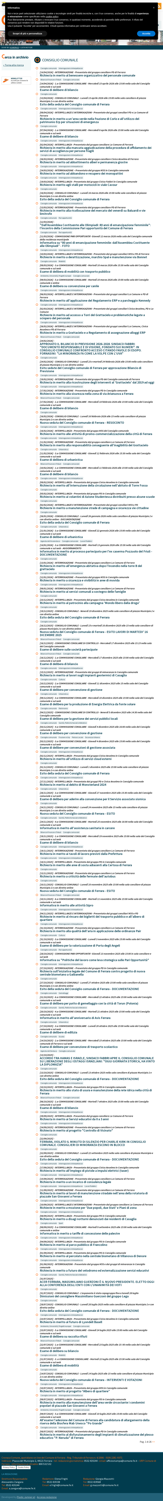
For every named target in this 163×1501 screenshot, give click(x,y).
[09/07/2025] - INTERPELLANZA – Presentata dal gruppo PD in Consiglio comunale (83, 1399)
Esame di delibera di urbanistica (61, 460)
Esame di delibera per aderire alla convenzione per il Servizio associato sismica (93, 799)
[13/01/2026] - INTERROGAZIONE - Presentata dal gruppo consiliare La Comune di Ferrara (87, 562)
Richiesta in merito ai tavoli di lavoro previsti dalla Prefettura (81, 854)
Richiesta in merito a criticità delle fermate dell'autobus (78, 876)
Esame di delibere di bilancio (59, 90)
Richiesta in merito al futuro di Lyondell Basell (71, 1322)
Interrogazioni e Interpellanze (71, 68)
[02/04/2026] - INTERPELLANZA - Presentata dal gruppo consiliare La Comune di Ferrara (86, 144)
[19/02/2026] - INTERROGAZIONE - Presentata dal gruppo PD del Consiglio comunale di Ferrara (90, 379)
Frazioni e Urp (64, 737)
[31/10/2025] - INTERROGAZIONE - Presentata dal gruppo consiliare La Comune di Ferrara (87, 927)
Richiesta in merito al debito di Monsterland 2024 (73, 785)
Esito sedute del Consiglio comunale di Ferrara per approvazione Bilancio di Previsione (90, 369)
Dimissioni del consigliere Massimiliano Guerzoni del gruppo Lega (84, 1296)
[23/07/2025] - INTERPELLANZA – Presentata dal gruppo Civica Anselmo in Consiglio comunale (89, 1318)
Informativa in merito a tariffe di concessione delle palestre (80, 1233)
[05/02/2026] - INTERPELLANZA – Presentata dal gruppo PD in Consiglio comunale (83, 493)
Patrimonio (63, 708)
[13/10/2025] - (47, 1054)
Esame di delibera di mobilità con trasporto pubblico (75, 271)
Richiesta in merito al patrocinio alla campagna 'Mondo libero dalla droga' (90, 603)
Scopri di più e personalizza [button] (27, 33)
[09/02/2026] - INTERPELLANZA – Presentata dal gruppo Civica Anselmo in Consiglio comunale (89, 482)
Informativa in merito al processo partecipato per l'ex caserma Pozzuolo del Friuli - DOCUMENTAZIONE (96, 552)
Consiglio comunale (49, 68)
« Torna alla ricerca (13, 65)
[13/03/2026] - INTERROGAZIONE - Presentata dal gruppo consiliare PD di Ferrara (83, 207)
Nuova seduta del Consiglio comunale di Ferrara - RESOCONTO (82, 422)
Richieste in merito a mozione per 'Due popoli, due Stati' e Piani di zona (88, 1208)
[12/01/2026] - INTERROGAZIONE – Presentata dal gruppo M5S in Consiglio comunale (84, 577)
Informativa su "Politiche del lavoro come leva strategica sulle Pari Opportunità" (94, 960)
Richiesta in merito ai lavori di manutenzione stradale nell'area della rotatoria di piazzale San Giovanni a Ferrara (94, 1194)
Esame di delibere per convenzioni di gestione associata (77, 747)
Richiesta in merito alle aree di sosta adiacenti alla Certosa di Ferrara (86, 865)
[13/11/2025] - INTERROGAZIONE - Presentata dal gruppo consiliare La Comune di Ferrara (87, 873)
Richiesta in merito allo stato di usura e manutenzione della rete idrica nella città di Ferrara (96, 1091)
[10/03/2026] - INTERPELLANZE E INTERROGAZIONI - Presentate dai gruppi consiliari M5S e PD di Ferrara (94, 253)
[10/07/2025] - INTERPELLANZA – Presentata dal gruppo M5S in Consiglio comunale (84, 1388)
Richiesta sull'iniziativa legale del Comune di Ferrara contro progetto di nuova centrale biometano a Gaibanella (92, 972)
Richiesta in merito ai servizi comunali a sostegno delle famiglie (83, 591)
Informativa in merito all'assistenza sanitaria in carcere (77, 828)
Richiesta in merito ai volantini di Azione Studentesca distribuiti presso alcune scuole (97, 497)
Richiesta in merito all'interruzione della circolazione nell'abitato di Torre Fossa (94, 485)
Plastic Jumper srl (26, 1497)
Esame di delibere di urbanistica (61, 537)
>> (153, 1441)
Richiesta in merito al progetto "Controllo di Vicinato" (76, 1130)
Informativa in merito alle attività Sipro (66, 905)
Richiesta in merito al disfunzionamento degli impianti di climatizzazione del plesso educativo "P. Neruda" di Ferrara (96, 1436)
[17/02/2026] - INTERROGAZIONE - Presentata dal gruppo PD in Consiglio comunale (83, 390)
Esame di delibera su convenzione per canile (69, 286)
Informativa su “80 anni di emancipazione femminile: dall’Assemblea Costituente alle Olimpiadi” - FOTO (95, 244)
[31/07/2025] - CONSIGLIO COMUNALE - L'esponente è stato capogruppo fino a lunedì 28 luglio (89, 1293)
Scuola (61, 1036)
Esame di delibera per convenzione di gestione (71, 690)
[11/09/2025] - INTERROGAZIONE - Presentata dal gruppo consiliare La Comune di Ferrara (87, 1190)
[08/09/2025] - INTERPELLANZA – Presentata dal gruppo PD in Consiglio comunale (83, 1215)
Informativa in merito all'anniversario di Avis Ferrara (75, 1018)
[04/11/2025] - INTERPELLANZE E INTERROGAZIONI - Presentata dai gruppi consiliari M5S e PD (89, 913)
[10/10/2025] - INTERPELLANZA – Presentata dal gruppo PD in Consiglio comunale (83, 1087)
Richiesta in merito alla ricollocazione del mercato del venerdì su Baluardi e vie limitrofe (92, 212)
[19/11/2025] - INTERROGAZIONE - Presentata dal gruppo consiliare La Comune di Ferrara (87, 850)
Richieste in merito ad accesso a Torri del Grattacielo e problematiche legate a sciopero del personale (92, 316)
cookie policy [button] (52, 16)
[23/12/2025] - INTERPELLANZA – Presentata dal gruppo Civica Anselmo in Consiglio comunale (89, 599)
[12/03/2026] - (47, 221)
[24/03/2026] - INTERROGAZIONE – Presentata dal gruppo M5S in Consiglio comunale (84, 170)
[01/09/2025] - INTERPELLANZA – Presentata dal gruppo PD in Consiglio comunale (83, 1252)
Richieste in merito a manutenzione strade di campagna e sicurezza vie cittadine (94, 508)
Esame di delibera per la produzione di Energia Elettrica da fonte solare (87, 704)
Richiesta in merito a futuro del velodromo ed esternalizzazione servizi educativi (94, 1270)
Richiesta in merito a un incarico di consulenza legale (75, 1182)
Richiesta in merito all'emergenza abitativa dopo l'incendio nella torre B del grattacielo (91, 567)
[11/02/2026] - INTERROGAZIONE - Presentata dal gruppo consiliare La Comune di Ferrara (87, 442)
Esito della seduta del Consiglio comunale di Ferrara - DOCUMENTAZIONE (89, 989)
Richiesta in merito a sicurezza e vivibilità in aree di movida (80, 580)
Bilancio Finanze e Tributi (51, 79)
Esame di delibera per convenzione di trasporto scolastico (79, 1047)
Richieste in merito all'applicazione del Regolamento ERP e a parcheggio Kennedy (95, 300)
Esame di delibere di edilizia (58, 1032)
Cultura (62, 679)
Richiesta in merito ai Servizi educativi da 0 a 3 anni (74, 1119)
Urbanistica (63, 449)
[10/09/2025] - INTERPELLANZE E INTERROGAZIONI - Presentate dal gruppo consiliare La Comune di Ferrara (96, 1204)
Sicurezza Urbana (92, 737)
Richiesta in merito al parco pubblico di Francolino (73, 1245)
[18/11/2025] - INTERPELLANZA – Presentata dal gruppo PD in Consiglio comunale (83, 861)
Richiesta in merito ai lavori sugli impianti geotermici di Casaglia (83, 675)
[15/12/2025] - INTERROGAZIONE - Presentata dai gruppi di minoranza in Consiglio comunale (89, 672)
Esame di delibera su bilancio (59, 1351)
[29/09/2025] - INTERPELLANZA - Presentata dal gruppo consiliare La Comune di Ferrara (86, 1116)
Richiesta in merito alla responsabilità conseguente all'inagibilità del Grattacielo (94, 445)
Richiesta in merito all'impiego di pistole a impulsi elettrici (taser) (84, 1171)
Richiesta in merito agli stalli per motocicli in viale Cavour (78, 185)
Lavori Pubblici (86, 541)
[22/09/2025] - (47, 1138)
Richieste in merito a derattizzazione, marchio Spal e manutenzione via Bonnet (93, 257)
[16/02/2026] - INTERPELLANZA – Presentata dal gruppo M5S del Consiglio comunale (84, 430)
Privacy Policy (9, 1467)
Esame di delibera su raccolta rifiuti (63, 1336)
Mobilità (62, 261)
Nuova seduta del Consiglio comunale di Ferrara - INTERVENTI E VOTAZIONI (91, 1380)
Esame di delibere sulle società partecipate (69, 649)
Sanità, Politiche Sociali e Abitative (73, 723)
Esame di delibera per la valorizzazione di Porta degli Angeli (80, 945)
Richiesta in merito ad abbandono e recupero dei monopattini (81, 173)
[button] (153, 7)
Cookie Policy (23, 1467)
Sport (61, 1223)
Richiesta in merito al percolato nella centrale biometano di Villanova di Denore (93, 1256)
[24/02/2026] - (47, 340)
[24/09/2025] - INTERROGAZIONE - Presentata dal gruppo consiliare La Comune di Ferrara (87, 1127)
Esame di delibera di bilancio (59, 664)
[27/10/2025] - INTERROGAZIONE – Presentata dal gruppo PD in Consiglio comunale (84, 968)
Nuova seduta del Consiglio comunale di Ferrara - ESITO (77, 813)
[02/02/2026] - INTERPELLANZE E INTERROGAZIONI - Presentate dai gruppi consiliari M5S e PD (89, 504)
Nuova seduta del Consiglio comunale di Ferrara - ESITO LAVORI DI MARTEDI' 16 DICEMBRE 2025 (94, 633)
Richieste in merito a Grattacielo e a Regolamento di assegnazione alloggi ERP (92, 333)
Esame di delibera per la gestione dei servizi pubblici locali (79, 719)
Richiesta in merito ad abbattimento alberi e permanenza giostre (84, 162)
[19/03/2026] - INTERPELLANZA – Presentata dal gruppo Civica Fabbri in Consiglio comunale (88, 181)
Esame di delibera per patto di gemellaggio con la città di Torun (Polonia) (89, 1003)
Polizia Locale (77, 737)
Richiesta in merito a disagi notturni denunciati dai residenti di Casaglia (88, 1219)
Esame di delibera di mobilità (59, 1365)
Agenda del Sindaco (49, 1051)
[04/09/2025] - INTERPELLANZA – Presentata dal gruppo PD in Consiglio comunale (83, 1241)
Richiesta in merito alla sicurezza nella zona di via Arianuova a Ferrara (86, 394)
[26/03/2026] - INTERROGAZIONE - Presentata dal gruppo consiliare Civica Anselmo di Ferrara (89, 159)
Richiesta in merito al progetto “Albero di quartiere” (75, 1391)
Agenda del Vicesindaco (50, 541)
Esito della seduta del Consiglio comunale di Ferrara (75, 104)
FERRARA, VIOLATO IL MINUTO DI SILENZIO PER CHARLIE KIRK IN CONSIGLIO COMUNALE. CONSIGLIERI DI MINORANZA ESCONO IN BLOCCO (93, 1143)
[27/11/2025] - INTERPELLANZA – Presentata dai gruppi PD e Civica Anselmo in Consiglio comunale (92, 781)
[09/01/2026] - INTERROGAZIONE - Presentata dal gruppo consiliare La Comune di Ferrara (87, 588)
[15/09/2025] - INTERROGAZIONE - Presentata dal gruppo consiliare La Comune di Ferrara (87, 1178)
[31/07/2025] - (47, 1278)
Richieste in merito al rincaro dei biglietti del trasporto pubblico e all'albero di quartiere (92, 918)
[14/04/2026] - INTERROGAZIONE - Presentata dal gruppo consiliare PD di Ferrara (83, 72)
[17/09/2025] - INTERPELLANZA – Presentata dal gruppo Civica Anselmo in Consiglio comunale (89, 1167)
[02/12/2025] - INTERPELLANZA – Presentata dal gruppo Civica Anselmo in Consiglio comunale (89, 755)
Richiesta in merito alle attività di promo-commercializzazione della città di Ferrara (96, 434)
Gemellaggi (63, 993)
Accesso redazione (47, 1497)
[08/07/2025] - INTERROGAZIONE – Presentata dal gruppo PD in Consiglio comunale (84, 1431)
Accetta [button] (146, 33)
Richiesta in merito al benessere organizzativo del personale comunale (87, 75)
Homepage (14, 47)
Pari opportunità (65, 218)
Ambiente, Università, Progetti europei (56, 276)
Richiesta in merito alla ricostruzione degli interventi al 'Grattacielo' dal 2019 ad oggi (97, 382)
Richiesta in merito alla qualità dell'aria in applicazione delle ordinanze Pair (90, 931)
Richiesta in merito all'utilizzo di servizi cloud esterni (76, 759)
